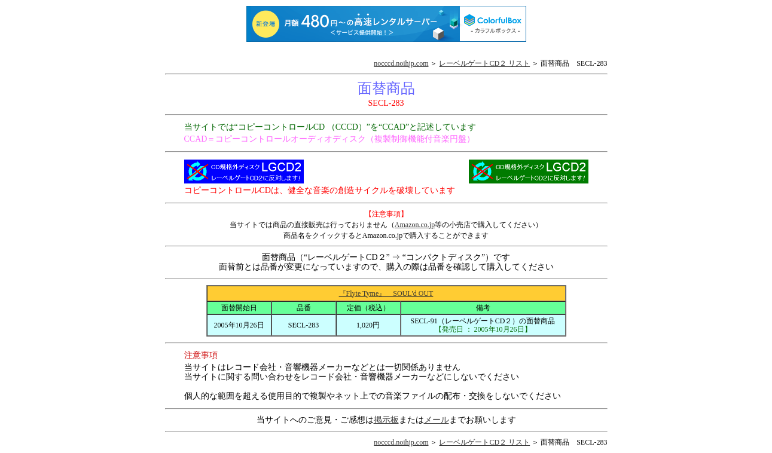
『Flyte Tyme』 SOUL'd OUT (386, 293)
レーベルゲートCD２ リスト (484, 63)
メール (436, 419)
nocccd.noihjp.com (401, 63)
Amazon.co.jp (415, 225)
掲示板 (386, 419)
